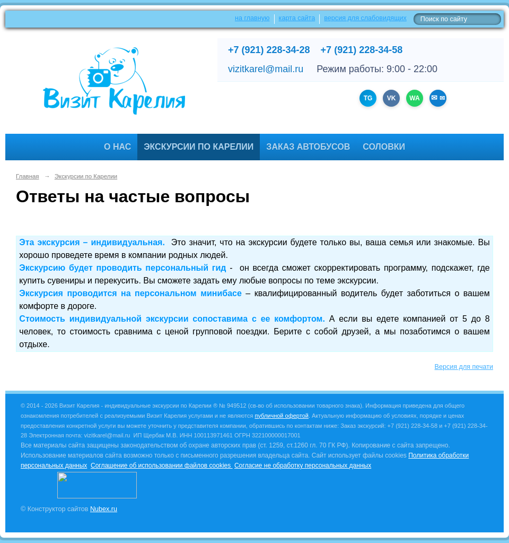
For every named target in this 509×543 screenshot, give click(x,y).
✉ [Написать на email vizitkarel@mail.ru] (440, 98)
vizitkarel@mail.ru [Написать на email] (265, 69)
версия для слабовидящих (365, 18)
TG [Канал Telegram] (368, 98)
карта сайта (297, 18)
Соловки (384, 146)
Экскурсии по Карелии (198, 146)
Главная (27, 176)
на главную (252, 18)
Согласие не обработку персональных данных (302, 465)
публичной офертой (282, 415)
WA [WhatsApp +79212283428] (414, 98)
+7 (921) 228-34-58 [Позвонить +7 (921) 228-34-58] (362, 50)
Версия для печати (464, 366)
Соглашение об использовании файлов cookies (162, 465)
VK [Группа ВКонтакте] (391, 98)
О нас (117, 146)
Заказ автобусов (308, 146)
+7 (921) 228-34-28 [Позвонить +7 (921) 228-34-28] (269, 50)
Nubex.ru (103, 509)
